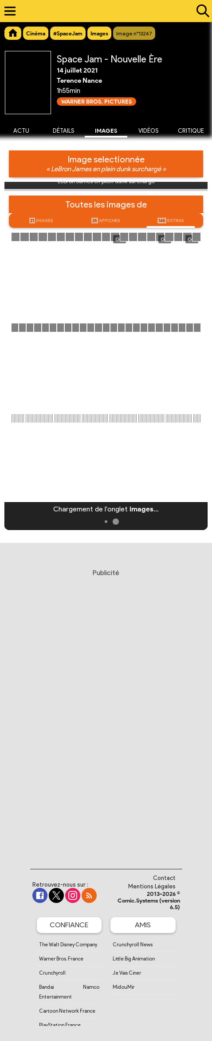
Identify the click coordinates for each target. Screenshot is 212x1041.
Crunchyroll (52, 973)
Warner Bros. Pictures (96, 101)
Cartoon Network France (67, 1011)
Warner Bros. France (61, 959)
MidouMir (123, 987)
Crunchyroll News (133, 944)
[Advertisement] (106, 710)
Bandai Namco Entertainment (69, 992)
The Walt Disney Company (68, 944)
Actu (21, 130)
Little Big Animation (134, 959)
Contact (164, 878)
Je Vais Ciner (127, 973)
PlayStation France (60, 1025)
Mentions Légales (152, 886)
